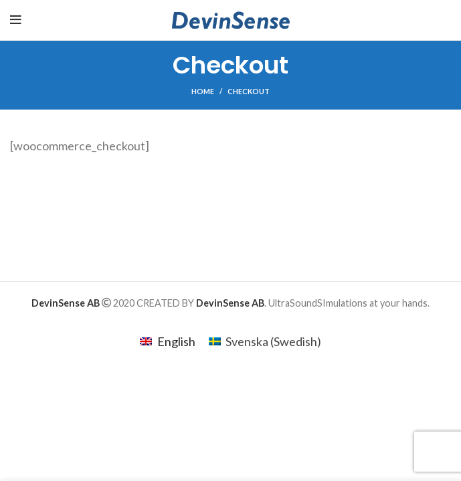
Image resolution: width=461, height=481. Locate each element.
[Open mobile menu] (15, 20)
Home (202, 91)
